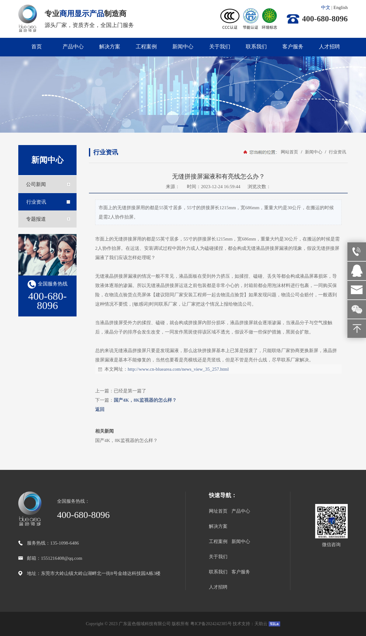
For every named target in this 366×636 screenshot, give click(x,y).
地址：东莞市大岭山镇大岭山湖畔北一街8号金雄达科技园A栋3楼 (94, 573)
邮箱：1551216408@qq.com (54, 558)
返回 (99, 409)
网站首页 (289, 152)
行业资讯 (337, 152)
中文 (325, 7)
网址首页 (218, 511)
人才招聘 (329, 47)
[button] (183, 127)
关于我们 (219, 47)
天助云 (260, 623)
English (340, 7)
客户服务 (292, 47)
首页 (36, 47)
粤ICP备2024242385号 (211, 623)
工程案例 (146, 47)
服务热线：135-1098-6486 (53, 543)
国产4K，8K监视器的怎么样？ (145, 400)
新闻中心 (182, 47)
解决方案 (109, 47)
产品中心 (73, 47)
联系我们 (256, 47)
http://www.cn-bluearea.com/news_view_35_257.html (178, 369)
